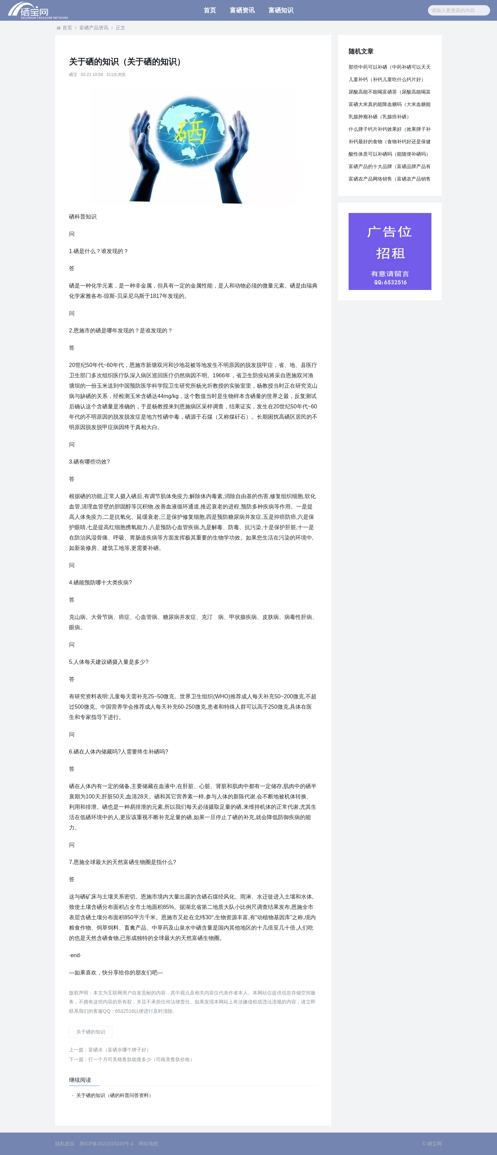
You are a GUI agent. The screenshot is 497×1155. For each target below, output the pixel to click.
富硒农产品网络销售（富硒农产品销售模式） (390, 180)
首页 (210, 10)
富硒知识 (281, 10)
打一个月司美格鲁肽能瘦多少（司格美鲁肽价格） (132, 1059)
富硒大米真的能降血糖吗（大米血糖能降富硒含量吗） (390, 105)
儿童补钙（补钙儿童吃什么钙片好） (387, 79)
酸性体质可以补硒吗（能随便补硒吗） (390, 154)
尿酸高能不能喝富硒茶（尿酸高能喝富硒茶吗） (390, 93)
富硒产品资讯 (93, 27)
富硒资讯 (242, 10)
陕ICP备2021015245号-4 (107, 1143)
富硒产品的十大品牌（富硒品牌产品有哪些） (390, 168)
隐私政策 (65, 1143)
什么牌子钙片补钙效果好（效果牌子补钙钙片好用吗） (390, 130)
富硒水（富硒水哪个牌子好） (110, 1049)
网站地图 (148, 1143)
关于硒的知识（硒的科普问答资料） (115, 1095)
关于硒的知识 (90, 1032)
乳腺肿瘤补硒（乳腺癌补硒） (380, 116)
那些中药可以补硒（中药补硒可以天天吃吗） (390, 68)
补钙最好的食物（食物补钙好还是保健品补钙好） (390, 143)
